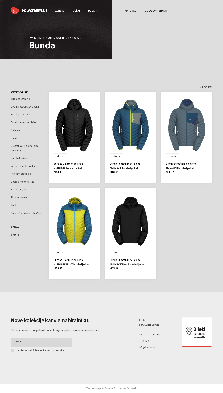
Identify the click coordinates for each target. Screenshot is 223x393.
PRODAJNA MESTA (149, 325)
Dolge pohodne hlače (22, 181)
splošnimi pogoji (36, 350)
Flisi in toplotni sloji (21, 173)
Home (32, 37)
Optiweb (132, 388)
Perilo (14, 205)
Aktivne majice (19, 197)
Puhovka (15, 130)
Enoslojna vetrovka (21, 114)
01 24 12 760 (145, 341)
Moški (41, 37)
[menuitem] (59, 11)
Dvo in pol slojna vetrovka (25, 106)
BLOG (142, 320)
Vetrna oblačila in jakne (59, 37)
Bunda (14, 138)
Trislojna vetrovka (20, 98)
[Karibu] (29, 11)
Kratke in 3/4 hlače (21, 189)
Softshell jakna (19, 158)
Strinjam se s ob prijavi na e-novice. (40, 350)
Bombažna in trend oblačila (26, 213)
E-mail (17, 341)
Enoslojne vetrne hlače (23, 122)
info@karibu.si (147, 347)
